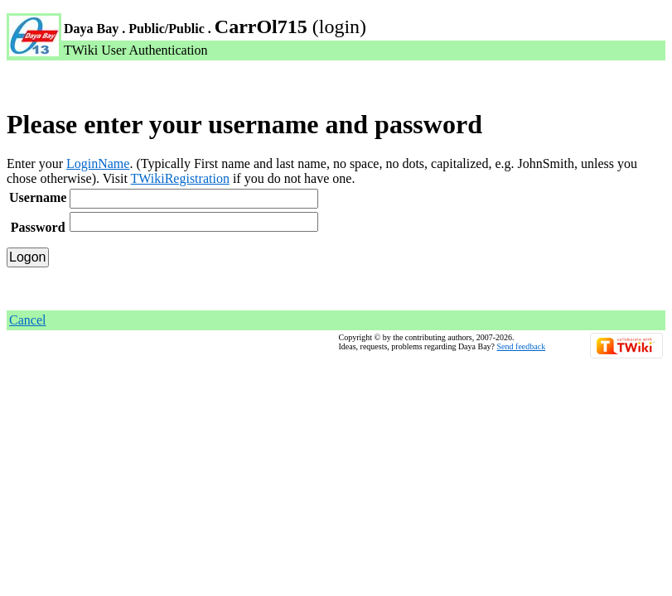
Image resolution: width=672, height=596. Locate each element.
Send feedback (521, 346)
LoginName (97, 163)
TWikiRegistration (180, 178)
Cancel (27, 320)
